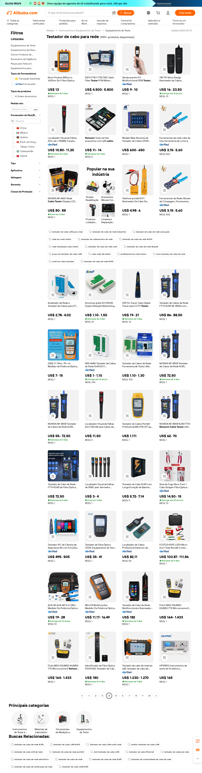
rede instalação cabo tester (63, 246)
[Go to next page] (156, 696)
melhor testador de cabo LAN (143, 744)
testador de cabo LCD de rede (27, 752)
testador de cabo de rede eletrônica (30, 759)
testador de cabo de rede (68, 759)
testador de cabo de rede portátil (66, 752)
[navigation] (25, 363)
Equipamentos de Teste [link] (118, 30)
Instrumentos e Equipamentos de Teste (79, 30)
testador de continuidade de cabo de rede (149, 759)
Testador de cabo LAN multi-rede (103, 744)
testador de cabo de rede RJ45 (97, 261)
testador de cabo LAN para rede (66, 232)
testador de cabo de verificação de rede (31, 766)
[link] (197, 741)
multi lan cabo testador (61, 261)
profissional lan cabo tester (131, 254)
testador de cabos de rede (175, 752)
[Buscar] (125, 12)
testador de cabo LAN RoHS (65, 744)
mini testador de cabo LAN (104, 752)
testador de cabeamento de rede (95, 239)
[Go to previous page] (82, 696)
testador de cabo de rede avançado (151, 232)
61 (149, 696)
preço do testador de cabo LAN (65, 254)
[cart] (158, 13)
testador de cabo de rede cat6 (101, 246)
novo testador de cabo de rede (169, 254)
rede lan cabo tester (60, 239)
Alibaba (50, 30)
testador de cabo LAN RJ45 (73, 766)
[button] (114, 13)
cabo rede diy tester (99, 254)
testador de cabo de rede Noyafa (141, 246)
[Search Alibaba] (78, 13)
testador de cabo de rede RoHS (135, 239)
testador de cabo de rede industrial (107, 232)
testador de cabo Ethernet (140, 752)
